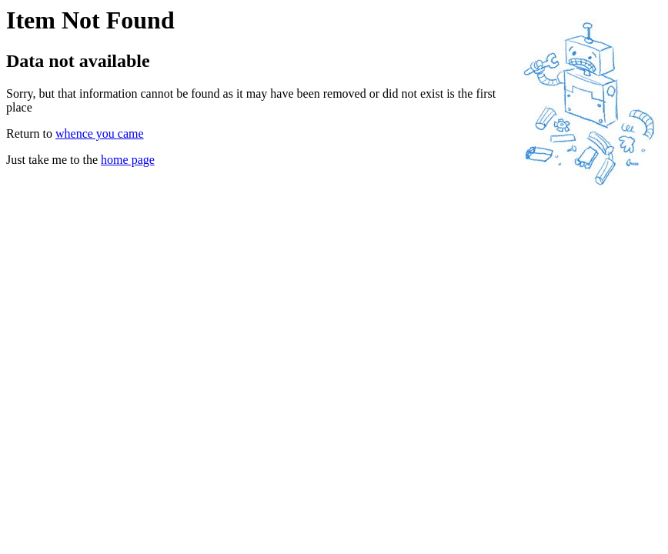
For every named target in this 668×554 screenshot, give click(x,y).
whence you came (99, 133)
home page (128, 159)
